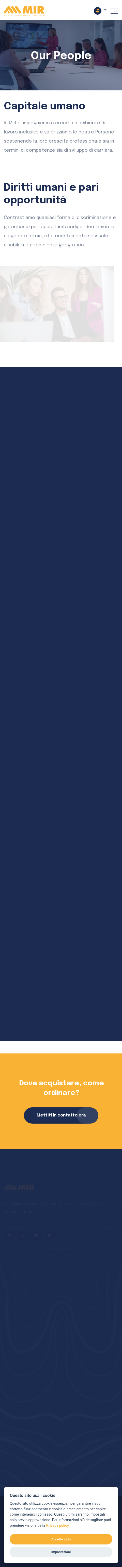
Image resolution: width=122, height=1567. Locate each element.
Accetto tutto (61, 1539)
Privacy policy (57, 1525)
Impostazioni (61, 1552)
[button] (100, 10)
